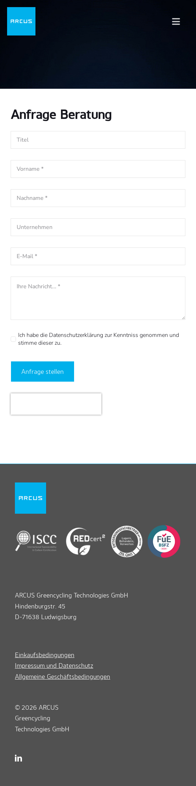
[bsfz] (162, 528)
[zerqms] (124, 528)
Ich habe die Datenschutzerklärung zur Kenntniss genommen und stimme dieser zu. (98, 339)
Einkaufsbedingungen (44, 655)
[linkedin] (18, 758)
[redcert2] (81, 528)
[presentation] (56, 404)
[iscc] (36, 528)
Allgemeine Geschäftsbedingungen (62, 676)
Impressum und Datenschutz (54, 665)
